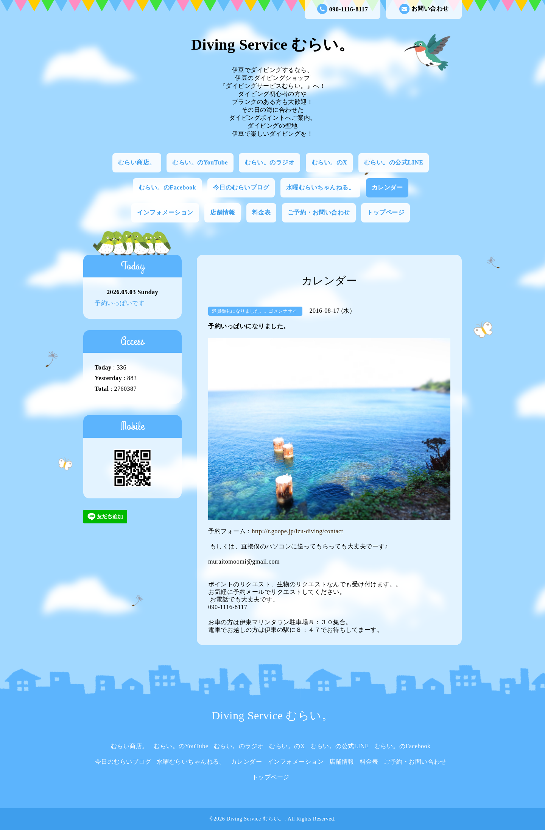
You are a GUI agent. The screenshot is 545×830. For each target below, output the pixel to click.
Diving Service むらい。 (272, 44)
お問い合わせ (424, 9)
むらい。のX (329, 162)
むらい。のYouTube (200, 162)
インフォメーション (165, 212)
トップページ (385, 212)
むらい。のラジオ (269, 162)
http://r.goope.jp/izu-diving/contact (297, 531)
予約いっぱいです (120, 303)
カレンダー (387, 187)
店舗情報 (222, 212)
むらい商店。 (137, 162)
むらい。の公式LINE (394, 162)
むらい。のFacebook (167, 187)
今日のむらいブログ (241, 187)
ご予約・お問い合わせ (319, 212)
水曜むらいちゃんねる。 (320, 187)
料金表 (261, 212)
